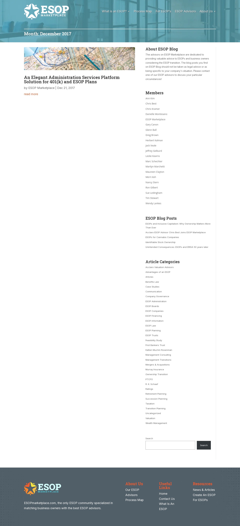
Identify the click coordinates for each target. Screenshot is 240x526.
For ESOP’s (163, 11)
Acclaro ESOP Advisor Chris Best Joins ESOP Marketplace (176, 232)
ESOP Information (155, 320)
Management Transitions (158, 359)
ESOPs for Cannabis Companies (162, 237)
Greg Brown (152, 135)
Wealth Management (156, 423)
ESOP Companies (155, 311)
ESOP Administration (156, 301)
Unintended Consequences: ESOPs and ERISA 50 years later (177, 247)
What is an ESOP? (114, 11)
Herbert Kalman (154, 140)
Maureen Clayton (155, 171)
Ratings (149, 389)
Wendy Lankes (153, 203)
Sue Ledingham (154, 192)
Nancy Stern (152, 182)
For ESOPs (200, 500)
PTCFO (149, 379)
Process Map (143, 11)
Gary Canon (152, 124)
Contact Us (167, 499)
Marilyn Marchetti (155, 166)
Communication (154, 291)
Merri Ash (151, 177)
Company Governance (157, 296)
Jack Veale (151, 145)
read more (31, 94)
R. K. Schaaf (152, 384)
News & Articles (204, 490)
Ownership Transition (157, 374)
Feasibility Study (154, 340)
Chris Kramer (153, 108)
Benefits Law (152, 281)
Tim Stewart (152, 198)
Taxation (150, 403)
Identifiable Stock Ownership (161, 242)
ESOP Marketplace (41, 88)
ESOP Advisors (185, 11)
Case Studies (152, 286)
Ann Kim (150, 98)
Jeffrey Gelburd (154, 150)
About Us (206, 11)
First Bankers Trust (155, 345)
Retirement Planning (156, 393)
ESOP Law (151, 325)
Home (163, 493)
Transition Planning (156, 408)
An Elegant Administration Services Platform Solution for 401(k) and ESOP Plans (72, 79)
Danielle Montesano (156, 114)
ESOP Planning (153, 330)
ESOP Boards (152, 306)
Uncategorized (153, 413)
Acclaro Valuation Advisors (160, 267)
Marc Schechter (154, 161)
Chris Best (151, 103)
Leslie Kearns (153, 156)
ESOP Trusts (152, 335)
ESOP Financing (154, 315)
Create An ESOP (204, 495)
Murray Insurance (155, 369)
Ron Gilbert (152, 187)
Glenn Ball (151, 129)
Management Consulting (158, 354)
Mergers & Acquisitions (158, 364)
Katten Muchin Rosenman (159, 350)
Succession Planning (156, 398)
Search (149, 438)
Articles (149, 276)
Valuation (150, 418)
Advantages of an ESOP (158, 272)
